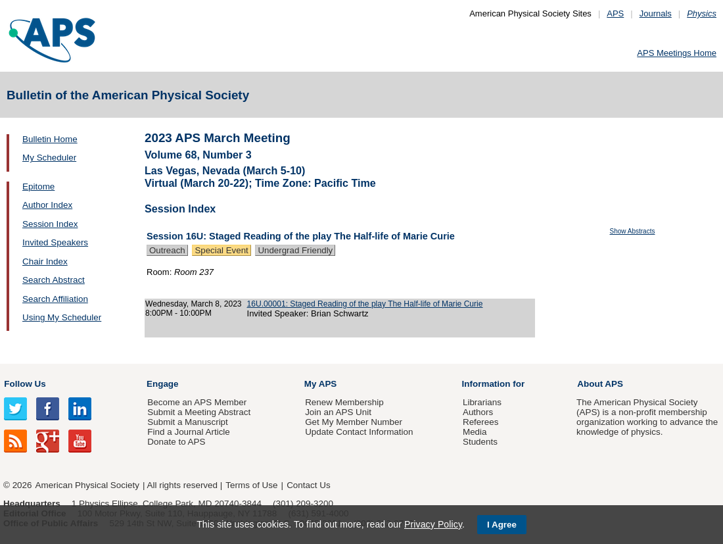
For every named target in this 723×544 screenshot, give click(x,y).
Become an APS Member (196, 402)
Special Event (221, 250)
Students (480, 442)
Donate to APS (176, 442)
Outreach (167, 250)
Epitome (38, 186)
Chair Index (45, 261)
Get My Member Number (353, 422)
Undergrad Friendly (295, 250)
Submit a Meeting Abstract (198, 412)
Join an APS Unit (338, 412)
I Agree (502, 525)
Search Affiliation (55, 299)
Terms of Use (251, 485)
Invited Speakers (55, 242)
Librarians (482, 402)
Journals (656, 13)
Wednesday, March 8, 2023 (193, 304)
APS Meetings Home (676, 53)
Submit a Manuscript (187, 422)
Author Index (47, 205)
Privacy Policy (433, 524)
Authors (478, 412)
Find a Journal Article (188, 432)
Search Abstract (53, 280)
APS (615, 13)
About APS (600, 384)
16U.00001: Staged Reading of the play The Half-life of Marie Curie (365, 304)
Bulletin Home (50, 139)
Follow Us (24, 384)
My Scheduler (49, 157)
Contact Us (308, 485)
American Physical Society (87, 485)
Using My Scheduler (61, 317)
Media (475, 432)
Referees (481, 422)
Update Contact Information (359, 432)
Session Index (50, 224)
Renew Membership (344, 402)
